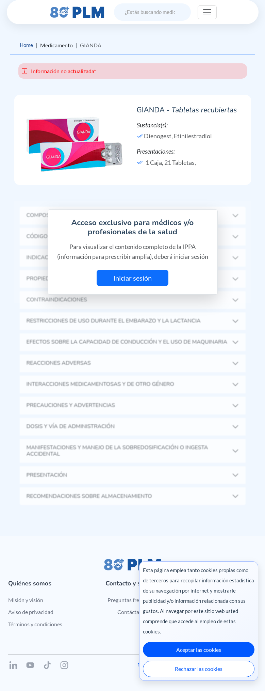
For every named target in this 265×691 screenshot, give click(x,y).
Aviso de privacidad (30, 612)
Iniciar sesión (132, 278)
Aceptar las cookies (198, 649)
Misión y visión (25, 600)
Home (27, 45)
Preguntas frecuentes (132, 600)
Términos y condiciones (35, 624)
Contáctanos (132, 612)
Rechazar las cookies (198, 668)
